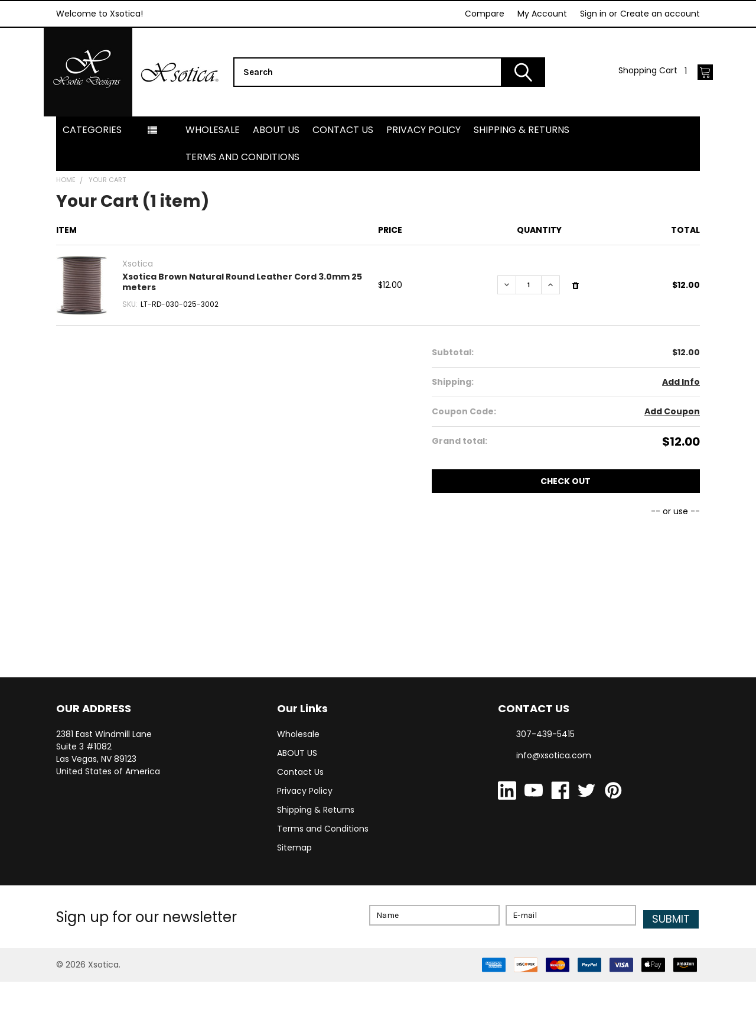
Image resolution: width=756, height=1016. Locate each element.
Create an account (660, 14)
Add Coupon (672, 449)
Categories (92, 167)
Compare (484, 14)
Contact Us (342, 167)
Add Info (681, 420)
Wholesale (212, 167)
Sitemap (294, 885)
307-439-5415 (545, 772)
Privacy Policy (423, 167)
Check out (565, 519)
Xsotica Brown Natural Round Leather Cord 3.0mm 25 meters (242, 320)
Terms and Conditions (242, 195)
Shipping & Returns (521, 167)
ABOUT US (276, 167)
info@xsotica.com (553, 793)
